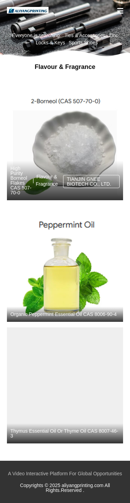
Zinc (113, 35)
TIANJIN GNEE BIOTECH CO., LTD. (89, 181)
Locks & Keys (50, 42)
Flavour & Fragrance (47, 180)
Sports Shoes (83, 42)
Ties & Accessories (84, 35)
